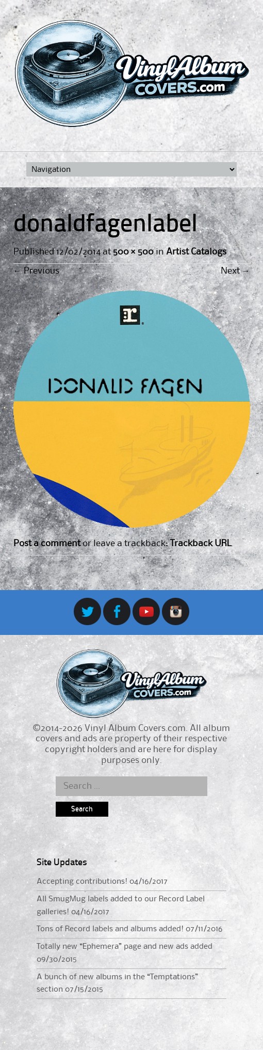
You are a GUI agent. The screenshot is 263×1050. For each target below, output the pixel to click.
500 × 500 (133, 252)
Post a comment (46, 543)
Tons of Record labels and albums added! (110, 929)
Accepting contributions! (82, 881)
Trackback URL (200, 543)
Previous (36, 271)
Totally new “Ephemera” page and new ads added (124, 946)
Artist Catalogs (196, 252)
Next (235, 271)
